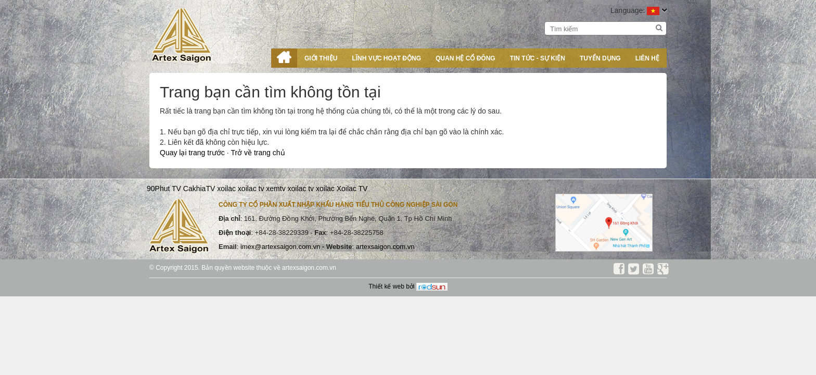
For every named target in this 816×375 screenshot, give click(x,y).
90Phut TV (164, 188)
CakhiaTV (199, 188)
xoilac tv (251, 188)
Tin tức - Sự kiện (537, 58)
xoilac (226, 188)
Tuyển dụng (600, 58)
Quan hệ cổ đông (465, 58)
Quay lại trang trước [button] (193, 152)
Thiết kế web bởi (408, 286)
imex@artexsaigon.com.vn (281, 247)
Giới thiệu (320, 58)
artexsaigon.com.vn (385, 247)
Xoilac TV (352, 188)
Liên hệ (647, 58)
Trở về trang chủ (258, 152)
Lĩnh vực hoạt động (386, 58)
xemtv (275, 188)
